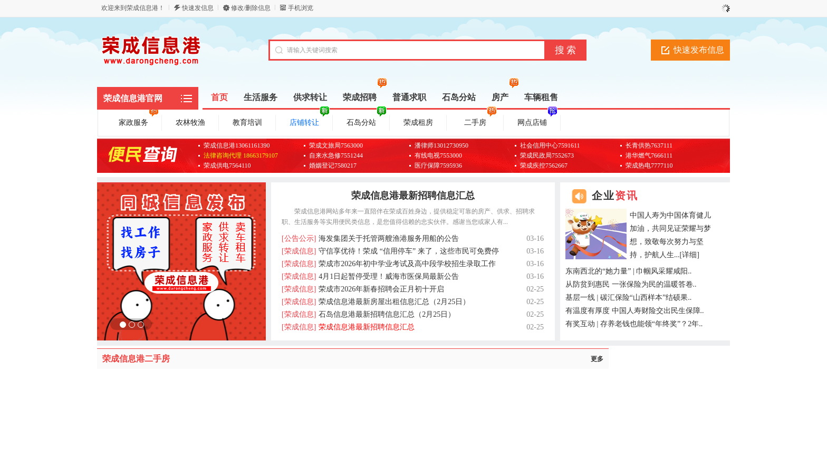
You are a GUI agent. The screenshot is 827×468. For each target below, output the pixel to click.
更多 (597, 359)
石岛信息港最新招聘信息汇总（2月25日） (368, 314)
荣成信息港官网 (132, 98)
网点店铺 (537, 120)
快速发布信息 (699, 49)
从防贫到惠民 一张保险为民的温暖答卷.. (631, 284)
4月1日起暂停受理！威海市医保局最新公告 (370, 276)
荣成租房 (418, 122)
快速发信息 (198, 8)
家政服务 (139, 120)
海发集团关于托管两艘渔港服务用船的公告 (370, 238)
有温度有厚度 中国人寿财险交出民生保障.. (634, 311)
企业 (615, 195)
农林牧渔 (190, 122)
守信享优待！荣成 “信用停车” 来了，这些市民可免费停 (390, 251)
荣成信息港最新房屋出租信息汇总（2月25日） (376, 302)
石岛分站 (367, 120)
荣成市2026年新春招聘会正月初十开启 (363, 289)
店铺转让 (310, 120)
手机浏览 (300, 8)
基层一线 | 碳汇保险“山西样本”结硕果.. (628, 297)
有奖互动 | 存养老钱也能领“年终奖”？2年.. (634, 324)
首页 (219, 97)
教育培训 (247, 122)
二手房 (480, 120)
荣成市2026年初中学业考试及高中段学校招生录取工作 (389, 264)
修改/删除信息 (251, 8)
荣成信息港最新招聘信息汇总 (413, 195)
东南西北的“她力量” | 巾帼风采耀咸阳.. (628, 271)
